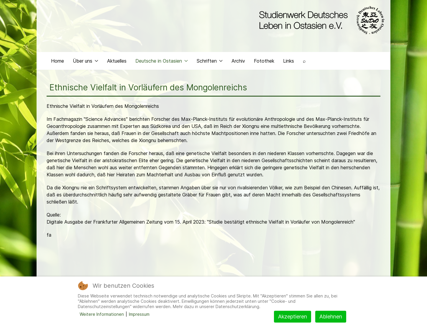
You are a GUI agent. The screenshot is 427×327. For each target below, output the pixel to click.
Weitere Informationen (102, 314)
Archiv (238, 61)
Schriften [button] (210, 61)
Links (288, 61)
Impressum (139, 314)
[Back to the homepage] (320, 20)
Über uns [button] (85, 61)
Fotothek (264, 61)
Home (57, 61)
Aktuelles (117, 61)
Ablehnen (330, 316)
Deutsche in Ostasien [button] (161, 61)
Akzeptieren (292, 316)
